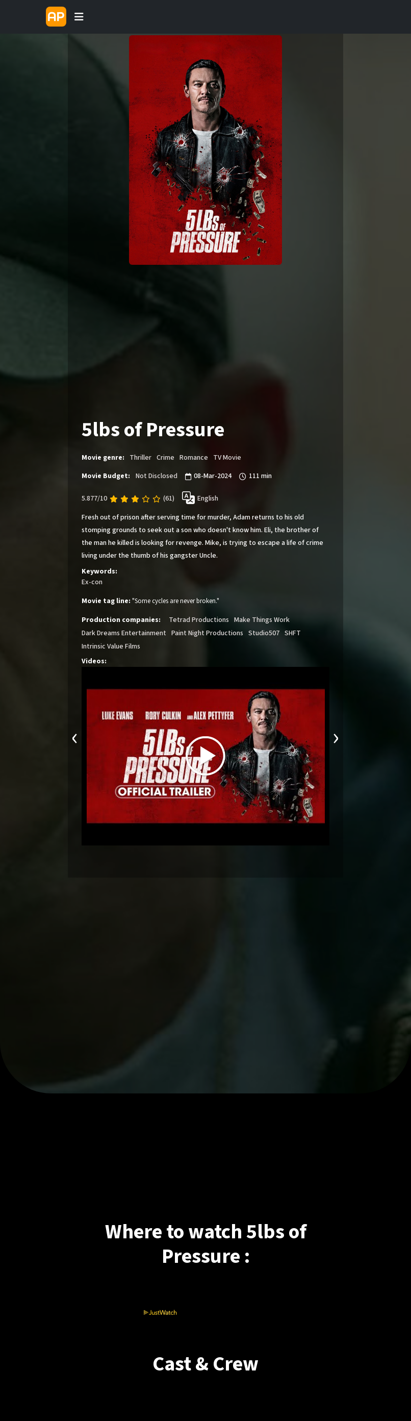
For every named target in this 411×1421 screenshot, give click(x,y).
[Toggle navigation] (79, 17)
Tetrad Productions (199, 620)
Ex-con (92, 582)
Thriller (140, 458)
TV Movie (227, 458)
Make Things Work (262, 620)
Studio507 (263, 633)
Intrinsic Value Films (111, 646)
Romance (193, 458)
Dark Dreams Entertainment (124, 633)
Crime (165, 458)
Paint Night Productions (207, 633)
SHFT (293, 633)
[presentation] (75, 737)
